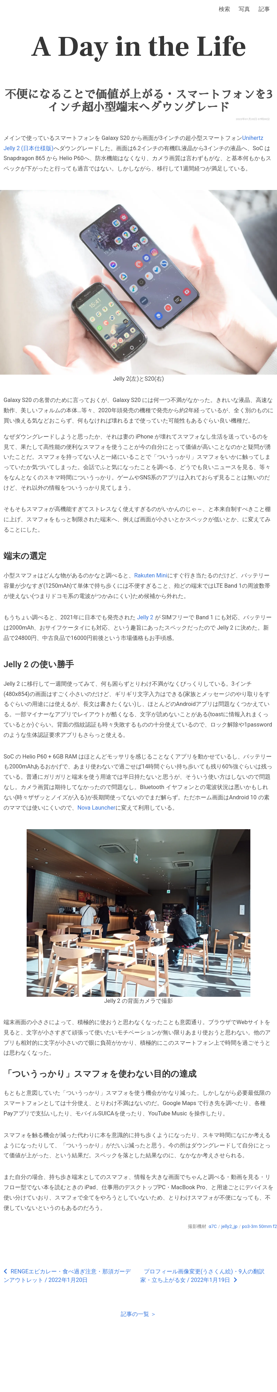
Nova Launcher (96, 807)
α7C (213, 1226)
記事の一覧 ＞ (138, 1314)
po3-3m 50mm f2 (259, 1226)
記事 (264, 9)
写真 (244, 9)
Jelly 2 (145, 617)
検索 (224, 9)
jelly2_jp (229, 1226)
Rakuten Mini (150, 575)
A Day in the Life (138, 46)
